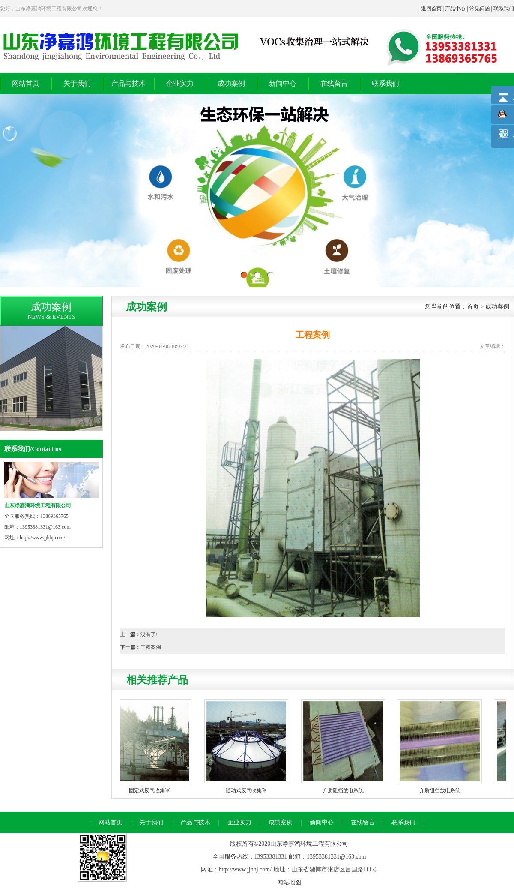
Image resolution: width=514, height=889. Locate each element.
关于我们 (77, 83)
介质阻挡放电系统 (344, 790)
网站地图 (289, 882)
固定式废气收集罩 (151, 790)
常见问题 (479, 9)
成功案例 (231, 83)
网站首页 (25, 83)
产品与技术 (128, 83)
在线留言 (334, 83)
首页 (473, 306)
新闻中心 (282, 83)
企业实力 (180, 83)
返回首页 (431, 9)
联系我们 (503, 9)
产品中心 (455, 9)
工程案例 (150, 647)
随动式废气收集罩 (248, 790)
